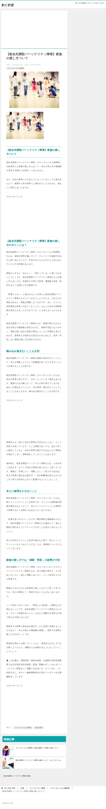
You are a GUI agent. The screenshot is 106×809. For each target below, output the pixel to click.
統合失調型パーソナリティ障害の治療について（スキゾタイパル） (39, 760)
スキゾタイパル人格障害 (15, 68)
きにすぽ (9, 4)
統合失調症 (39, 728)
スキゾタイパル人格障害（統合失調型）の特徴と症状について (37, 748)
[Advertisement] (34, 33)
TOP (9, 788)
